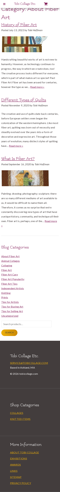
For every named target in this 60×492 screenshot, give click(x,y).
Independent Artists (12, 288)
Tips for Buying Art (12, 306)
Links (14, 470)
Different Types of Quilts (23, 100)
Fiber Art (6, 270)
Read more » (37, 86)
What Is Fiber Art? (18, 158)
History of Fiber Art (19, 25)
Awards (15, 464)
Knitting (6, 292)
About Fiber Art (10, 256)
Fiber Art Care (9, 274)
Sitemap (16, 477)
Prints (4, 297)
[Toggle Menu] (4, 4)
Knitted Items (20, 418)
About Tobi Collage (24, 452)
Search (9, 333)
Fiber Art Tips (9, 283)
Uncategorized (9, 315)
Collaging (6, 265)
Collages (16, 412)
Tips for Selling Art (12, 311)
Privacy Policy (20, 483)
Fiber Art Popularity (12, 279)
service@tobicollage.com (29, 362)
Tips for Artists (10, 301)
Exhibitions (18, 458)
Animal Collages (10, 260)
